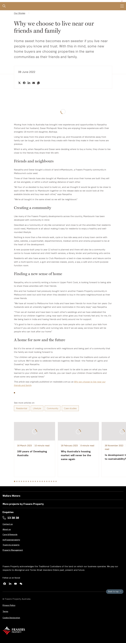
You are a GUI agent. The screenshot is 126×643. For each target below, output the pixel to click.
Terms (5, 611)
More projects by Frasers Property (23, 503)
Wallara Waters (11, 495)
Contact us (8, 524)
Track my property (11, 544)
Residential (21, 408)
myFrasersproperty (11, 539)
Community (52, 408)
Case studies (70, 408)
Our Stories (19, 13)
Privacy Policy (9, 605)
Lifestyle (37, 408)
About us (7, 529)
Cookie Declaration (11, 617)
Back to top (114, 591)
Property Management (13, 550)
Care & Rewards (10, 534)
